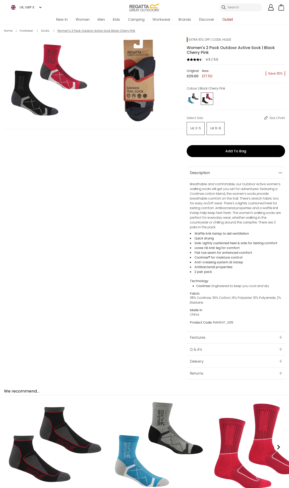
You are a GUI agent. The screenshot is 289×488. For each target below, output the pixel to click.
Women (83, 19)
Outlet (227, 19)
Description (200, 168)
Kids (116, 19)
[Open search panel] (240, 7)
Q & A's (196, 345)
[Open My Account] (271, 7)
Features (197, 333)
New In (62, 19)
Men (101, 19)
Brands (185, 19)
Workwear (161, 19)
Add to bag (235, 147)
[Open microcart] (281, 7)
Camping (136, 19)
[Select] (193, 127)
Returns (196, 369)
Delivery (197, 357)
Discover (206, 19)
